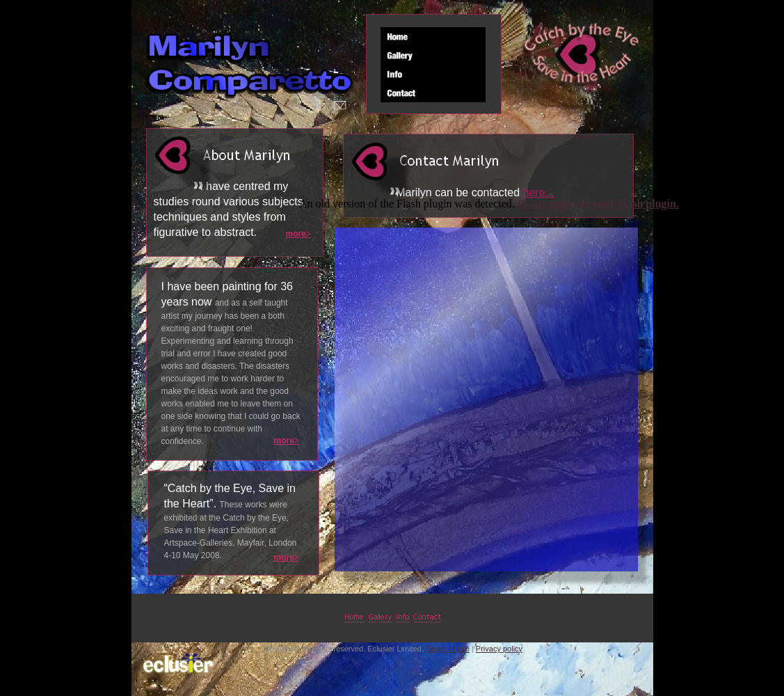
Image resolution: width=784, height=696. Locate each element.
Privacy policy (499, 648)
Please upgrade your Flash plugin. (598, 203)
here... (538, 192)
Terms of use (448, 648)
